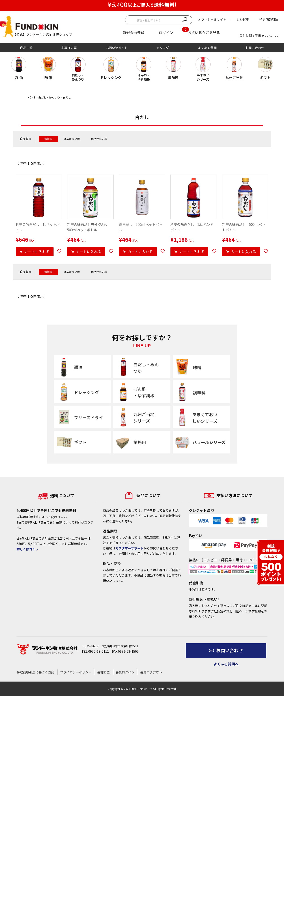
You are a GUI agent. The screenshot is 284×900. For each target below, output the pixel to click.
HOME (31, 97)
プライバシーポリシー (75, 672)
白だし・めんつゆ (49, 97)
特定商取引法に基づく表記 (35, 672)
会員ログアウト (151, 672)
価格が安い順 (72, 139)
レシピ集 (243, 19)
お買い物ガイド (117, 47)
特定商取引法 (268, 19)
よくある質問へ (226, 664)
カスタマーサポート (129, 548)
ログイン (166, 32)
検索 (185, 19)
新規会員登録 (133, 32)
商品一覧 (26, 47)
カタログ (162, 47)
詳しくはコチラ (28, 549)
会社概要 (103, 672)
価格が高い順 (99, 139)
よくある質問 (207, 47)
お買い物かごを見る (204, 32)
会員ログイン (125, 672)
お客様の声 (69, 47)
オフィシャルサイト (212, 19)
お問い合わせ (254, 47)
